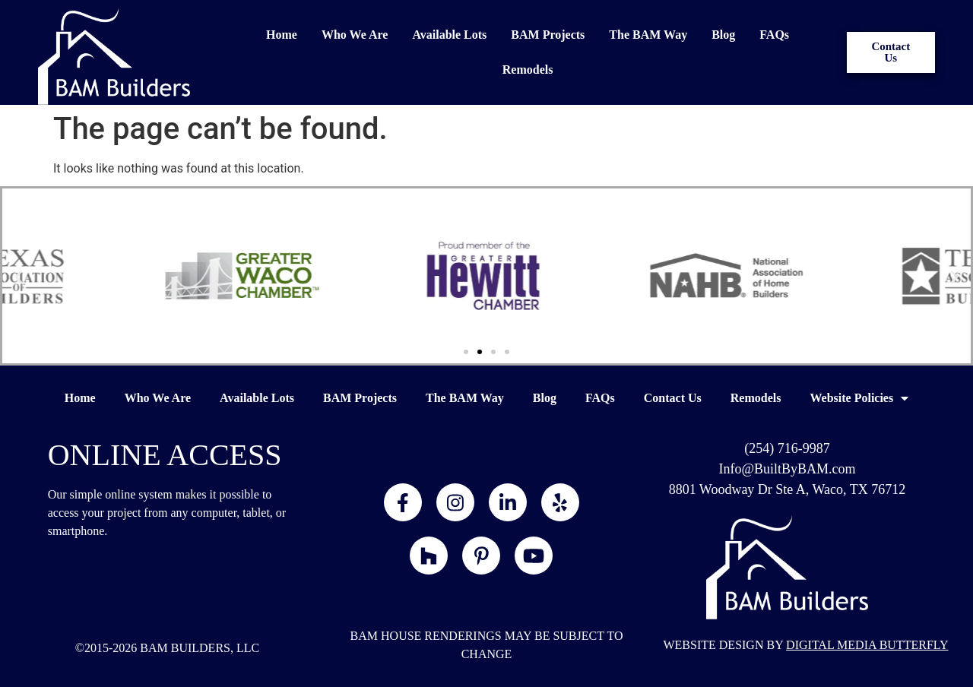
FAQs (774, 34)
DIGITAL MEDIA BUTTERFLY (867, 644)
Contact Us (673, 397)
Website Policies (859, 398)
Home (281, 34)
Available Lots (449, 34)
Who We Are (355, 34)
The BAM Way (648, 34)
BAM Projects (548, 34)
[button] (18, 276)
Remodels (527, 69)
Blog (723, 34)
